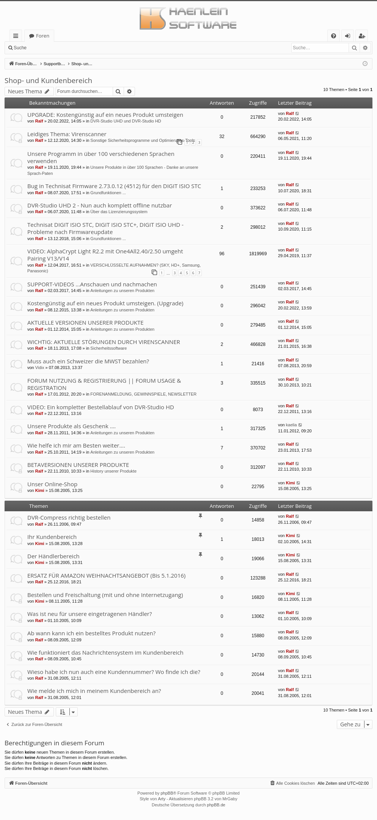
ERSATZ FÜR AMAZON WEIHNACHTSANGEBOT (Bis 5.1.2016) (106, 575)
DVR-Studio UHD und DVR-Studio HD (125, 121)
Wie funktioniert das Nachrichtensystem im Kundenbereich (105, 652)
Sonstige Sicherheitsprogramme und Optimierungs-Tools (142, 140)
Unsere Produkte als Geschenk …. (71, 426)
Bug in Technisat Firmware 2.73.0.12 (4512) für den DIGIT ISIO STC (114, 186)
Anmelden (48, 47)
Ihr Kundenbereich (52, 536)
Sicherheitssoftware (108, 348)
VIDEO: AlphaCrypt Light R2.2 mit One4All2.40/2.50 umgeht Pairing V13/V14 (105, 254)
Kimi (39, 490)
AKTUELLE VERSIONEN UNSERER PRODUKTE (85, 322)
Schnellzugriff (17, 37)
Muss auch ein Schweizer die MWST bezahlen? (88, 361)
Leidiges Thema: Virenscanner (67, 134)
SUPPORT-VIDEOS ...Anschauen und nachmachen (92, 284)
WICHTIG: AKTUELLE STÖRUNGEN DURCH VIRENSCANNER (103, 342)
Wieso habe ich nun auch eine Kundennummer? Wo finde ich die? (113, 671)
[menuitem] (333, 36)
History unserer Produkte (113, 471)
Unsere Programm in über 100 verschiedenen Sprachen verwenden (100, 157)
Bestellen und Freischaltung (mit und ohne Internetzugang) (105, 595)
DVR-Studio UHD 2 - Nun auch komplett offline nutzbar (99, 205)
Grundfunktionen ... (108, 192)
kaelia (291, 425)
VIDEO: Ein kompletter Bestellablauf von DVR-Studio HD (100, 407)
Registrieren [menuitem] (363, 37)
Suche (20, 47)
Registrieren (81, 47)
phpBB (166, 793)
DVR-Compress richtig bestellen (68, 517)
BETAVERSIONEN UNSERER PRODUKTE (78, 464)
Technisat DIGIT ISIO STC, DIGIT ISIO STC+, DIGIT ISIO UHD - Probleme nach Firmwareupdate (105, 228)
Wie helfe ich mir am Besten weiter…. (76, 445)
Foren (42, 35)
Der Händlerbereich (53, 556)
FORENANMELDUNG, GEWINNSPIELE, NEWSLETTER (143, 394)
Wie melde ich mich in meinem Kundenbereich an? (94, 690)
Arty (162, 798)
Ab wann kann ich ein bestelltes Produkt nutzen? (91, 633)
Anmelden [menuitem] (349, 37)
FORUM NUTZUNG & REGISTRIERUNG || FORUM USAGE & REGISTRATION (104, 384)
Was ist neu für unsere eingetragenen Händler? (89, 613)
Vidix (39, 367)
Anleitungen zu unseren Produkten (122, 290)
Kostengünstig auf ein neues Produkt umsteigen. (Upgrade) (105, 303)
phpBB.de (216, 805)
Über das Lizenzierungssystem (118, 211)
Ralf (39, 121)
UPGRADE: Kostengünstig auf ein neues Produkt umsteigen (105, 114)
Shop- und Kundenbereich (48, 80)
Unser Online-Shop (52, 484)
